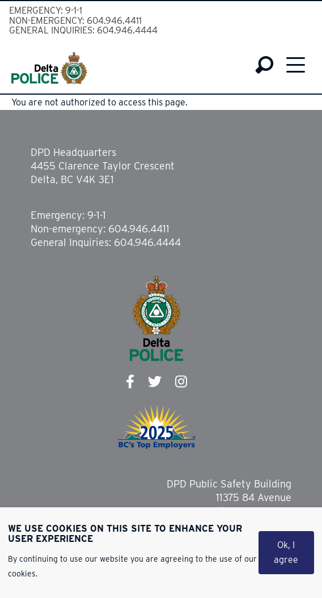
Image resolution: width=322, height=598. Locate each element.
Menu (295, 64)
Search (264, 65)
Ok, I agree (286, 553)
